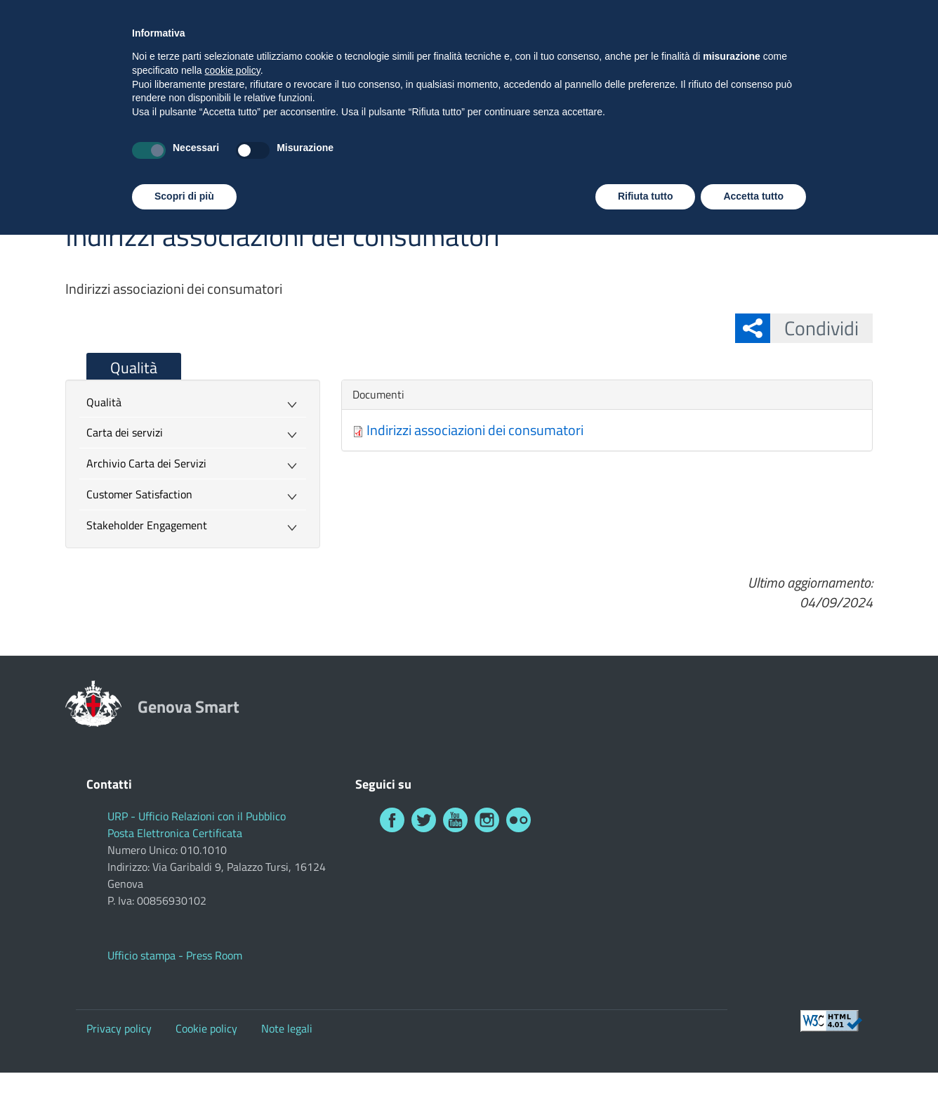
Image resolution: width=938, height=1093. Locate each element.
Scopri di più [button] (184, 1054)
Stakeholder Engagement (146, 525)
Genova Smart (230, 82)
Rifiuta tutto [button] (645, 1054)
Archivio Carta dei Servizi (146, 463)
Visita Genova (765, 16)
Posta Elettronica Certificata (174, 832)
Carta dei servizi (124, 432)
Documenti (378, 394)
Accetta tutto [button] (753, 1054)
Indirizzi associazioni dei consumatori (474, 430)
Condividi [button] (814, 328)
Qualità (133, 368)
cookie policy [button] (232, 928)
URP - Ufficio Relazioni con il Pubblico (196, 816)
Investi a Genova (861, 16)
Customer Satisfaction (139, 494)
